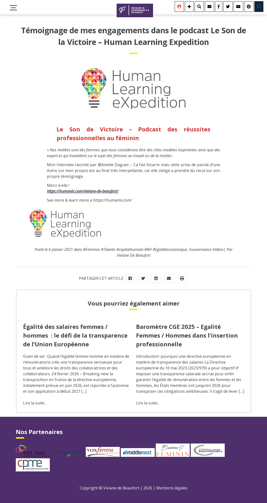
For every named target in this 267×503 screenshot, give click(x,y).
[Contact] (209, 6)
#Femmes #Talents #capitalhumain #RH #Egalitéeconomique (135, 249)
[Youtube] (238, 6)
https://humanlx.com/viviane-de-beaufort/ (82, 191)
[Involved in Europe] (258, 6)
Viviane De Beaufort (133, 255)
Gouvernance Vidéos (206, 249)
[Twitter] (228, 6)
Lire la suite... (34, 403)
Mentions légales (172, 488)
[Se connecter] (179, 6)
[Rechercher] (199, 6)
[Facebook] (218, 6)
